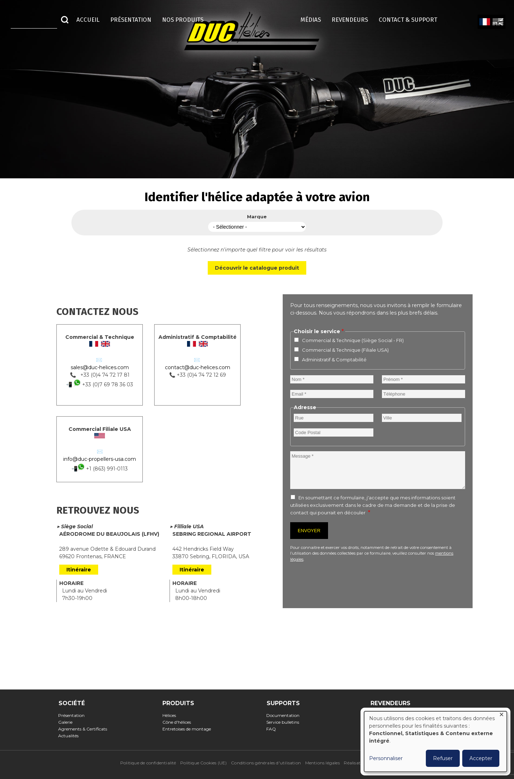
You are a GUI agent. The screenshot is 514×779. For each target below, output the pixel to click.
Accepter (480, 758)
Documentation (285, 715)
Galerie (67, 722)
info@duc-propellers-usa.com (99, 459)
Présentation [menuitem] (130, 19)
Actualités (71, 735)
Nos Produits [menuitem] (182, 19)
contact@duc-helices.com (197, 367)
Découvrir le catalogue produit (257, 268)
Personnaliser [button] (386, 758)
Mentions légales (322, 762)
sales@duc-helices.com (100, 367)
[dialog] (435, 741)
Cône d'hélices (179, 722)
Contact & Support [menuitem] (411, 19)
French (484, 22)
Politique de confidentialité (148, 762)
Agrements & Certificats (85, 729)
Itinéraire (78, 569)
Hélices (171, 715)
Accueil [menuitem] (88, 19)
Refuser (443, 758)
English (497, 22)
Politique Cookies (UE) (203, 762)
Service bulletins (285, 722)
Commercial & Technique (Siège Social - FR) (353, 340)
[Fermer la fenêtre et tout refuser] (501, 715)
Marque (257, 216)
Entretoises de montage (189, 729)
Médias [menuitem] (311, 19)
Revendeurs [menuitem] (350, 19)
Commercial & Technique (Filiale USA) (345, 350)
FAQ (273, 729)
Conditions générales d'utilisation (266, 762)
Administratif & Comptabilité (334, 359)
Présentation (74, 715)
